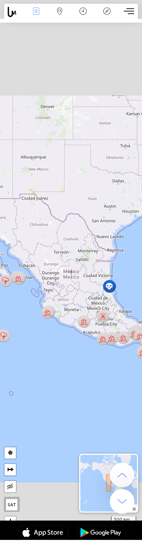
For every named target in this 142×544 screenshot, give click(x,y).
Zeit (83, 12)
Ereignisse (36, 12)
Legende (107, 12)
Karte (60, 12)
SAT (12, 504)
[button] (18, 278)
